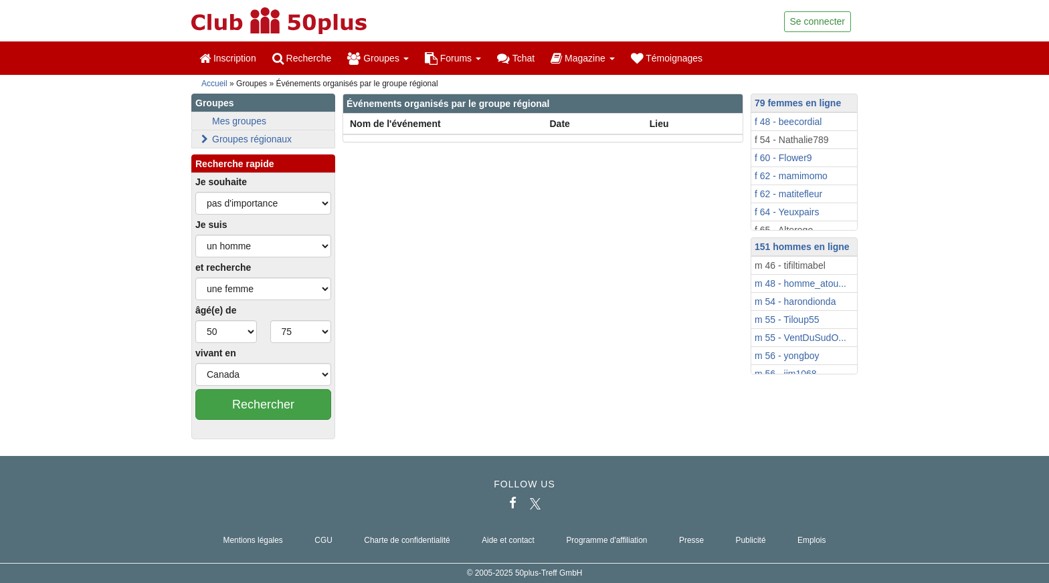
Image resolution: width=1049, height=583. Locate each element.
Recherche (302, 58)
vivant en (215, 353)
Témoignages (666, 58)
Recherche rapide (234, 163)
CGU (323, 540)
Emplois (811, 540)
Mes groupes (239, 121)
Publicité (751, 540)
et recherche (223, 267)
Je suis (211, 224)
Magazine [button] (582, 58)
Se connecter (818, 21)
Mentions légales (253, 540)
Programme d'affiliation (606, 540)
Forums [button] (453, 58)
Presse (691, 540)
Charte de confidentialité (407, 540)
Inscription (227, 58)
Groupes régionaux (245, 139)
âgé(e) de (215, 310)
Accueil (214, 83)
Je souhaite (221, 182)
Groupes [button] (377, 58)
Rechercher (263, 404)
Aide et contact (508, 540)
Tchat (516, 58)
